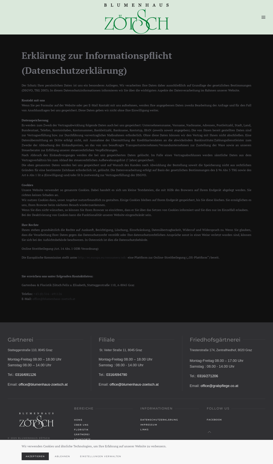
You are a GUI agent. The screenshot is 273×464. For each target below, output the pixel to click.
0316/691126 (25, 400)
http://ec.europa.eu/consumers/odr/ (102, 257)
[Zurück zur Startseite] (136, 17)
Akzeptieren (35, 456)
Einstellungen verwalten (100, 456)
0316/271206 (207, 402)
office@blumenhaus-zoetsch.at (54, 299)
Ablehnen (62, 456)
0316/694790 (116, 400)
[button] (263, 17)
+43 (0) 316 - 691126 (48, 294)
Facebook (214, 421)
